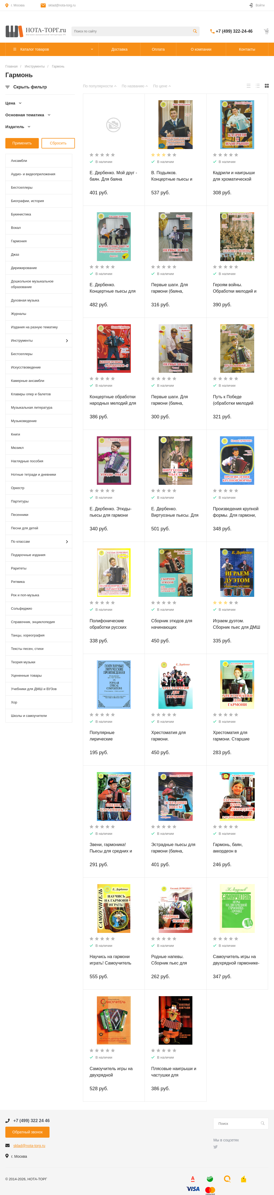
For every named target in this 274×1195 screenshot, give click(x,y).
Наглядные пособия (27, 461)
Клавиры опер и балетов (31, 394)
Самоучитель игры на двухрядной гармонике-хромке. (236, 963)
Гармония (18, 241)
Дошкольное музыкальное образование (32, 284)
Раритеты (18, 568)
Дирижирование (24, 268)
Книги (15, 434)
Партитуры (20, 501)
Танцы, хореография (27, 635)
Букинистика (21, 214)
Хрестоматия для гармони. (168, 735)
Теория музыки (23, 662)
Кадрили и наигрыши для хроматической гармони (234, 179)
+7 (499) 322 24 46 (31, 1120)
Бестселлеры (21, 187)
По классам (39, 541)
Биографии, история (27, 201)
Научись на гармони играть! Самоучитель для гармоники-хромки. (112, 963)
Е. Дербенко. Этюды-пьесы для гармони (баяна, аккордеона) (111, 515)
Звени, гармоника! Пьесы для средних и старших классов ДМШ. (113, 851)
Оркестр (17, 488)
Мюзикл (17, 448)
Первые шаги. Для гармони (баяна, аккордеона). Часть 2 (172, 291)
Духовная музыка (25, 300)
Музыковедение (24, 421)
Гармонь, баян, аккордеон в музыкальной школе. (233, 851)
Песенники (19, 515)
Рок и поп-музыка (25, 595)
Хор (14, 702)
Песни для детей (24, 528)
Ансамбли (19, 161)
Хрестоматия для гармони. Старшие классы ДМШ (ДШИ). (233, 739)
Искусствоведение (26, 367)
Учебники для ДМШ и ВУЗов (34, 689)
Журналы (18, 314)
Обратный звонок (27, 1132)
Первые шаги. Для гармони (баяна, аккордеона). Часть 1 (172, 403)
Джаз (15, 254)
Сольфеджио (21, 608)
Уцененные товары (26, 675)
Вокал (16, 228)
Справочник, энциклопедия (33, 622)
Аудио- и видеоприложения (33, 174)
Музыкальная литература (31, 407)
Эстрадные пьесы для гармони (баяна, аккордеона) (173, 851)
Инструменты (39, 340)
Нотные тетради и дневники (33, 474)
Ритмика (18, 582)
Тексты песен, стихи (27, 649)
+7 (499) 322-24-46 (234, 31)
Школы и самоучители (29, 716)
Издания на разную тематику (34, 327)
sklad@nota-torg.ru (62, 5)
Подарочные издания (28, 555)
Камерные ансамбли (27, 381)
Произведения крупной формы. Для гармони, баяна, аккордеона (236, 515)
